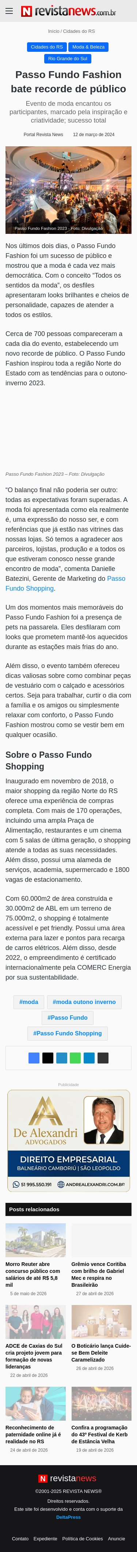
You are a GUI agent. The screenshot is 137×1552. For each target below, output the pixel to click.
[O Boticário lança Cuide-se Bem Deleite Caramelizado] (102, 1322)
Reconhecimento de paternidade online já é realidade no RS (33, 1434)
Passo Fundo (69, 1018)
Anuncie (116, 1538)
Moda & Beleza (88, 47)
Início (51, 31)
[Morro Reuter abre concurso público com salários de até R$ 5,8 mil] (35, 1240)
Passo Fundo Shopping (69, 1033)
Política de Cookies (82, 1538)
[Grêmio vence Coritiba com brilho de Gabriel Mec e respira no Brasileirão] (102, 1240)
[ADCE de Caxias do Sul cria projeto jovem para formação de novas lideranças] (35, 1322)
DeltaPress (68, 1517)
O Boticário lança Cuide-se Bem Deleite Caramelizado (101, 1353)
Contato (20, 1538)
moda (30, 1002)
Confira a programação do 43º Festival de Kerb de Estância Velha (100, 1434)
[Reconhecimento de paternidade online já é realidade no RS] (35, 1404)
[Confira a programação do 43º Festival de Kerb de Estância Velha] (102, 1404)
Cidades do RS (79, 31)
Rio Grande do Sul (67, 58)
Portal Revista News (43, 134)
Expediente (45, 1538)
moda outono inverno (86, 1002)
